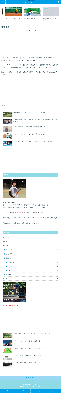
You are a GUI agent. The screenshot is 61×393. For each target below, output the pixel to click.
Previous (1, 14)
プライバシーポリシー (31, 386)
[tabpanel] (11, 14)
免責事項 (40, 386)
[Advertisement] (30, 43)
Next (60, 14)
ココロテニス (35, 384)
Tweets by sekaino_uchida (11, 305)
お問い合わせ (19, 212)
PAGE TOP (30, 378)
